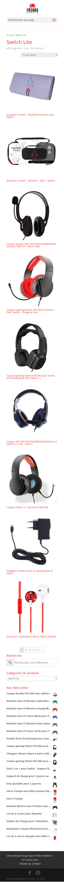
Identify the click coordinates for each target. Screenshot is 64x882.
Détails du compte (30, 863)
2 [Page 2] (25, 650)
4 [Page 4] (33, 650)
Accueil (9, 35)
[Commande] (39, 55)
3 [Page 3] (29, 650)
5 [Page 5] (37, 650)
